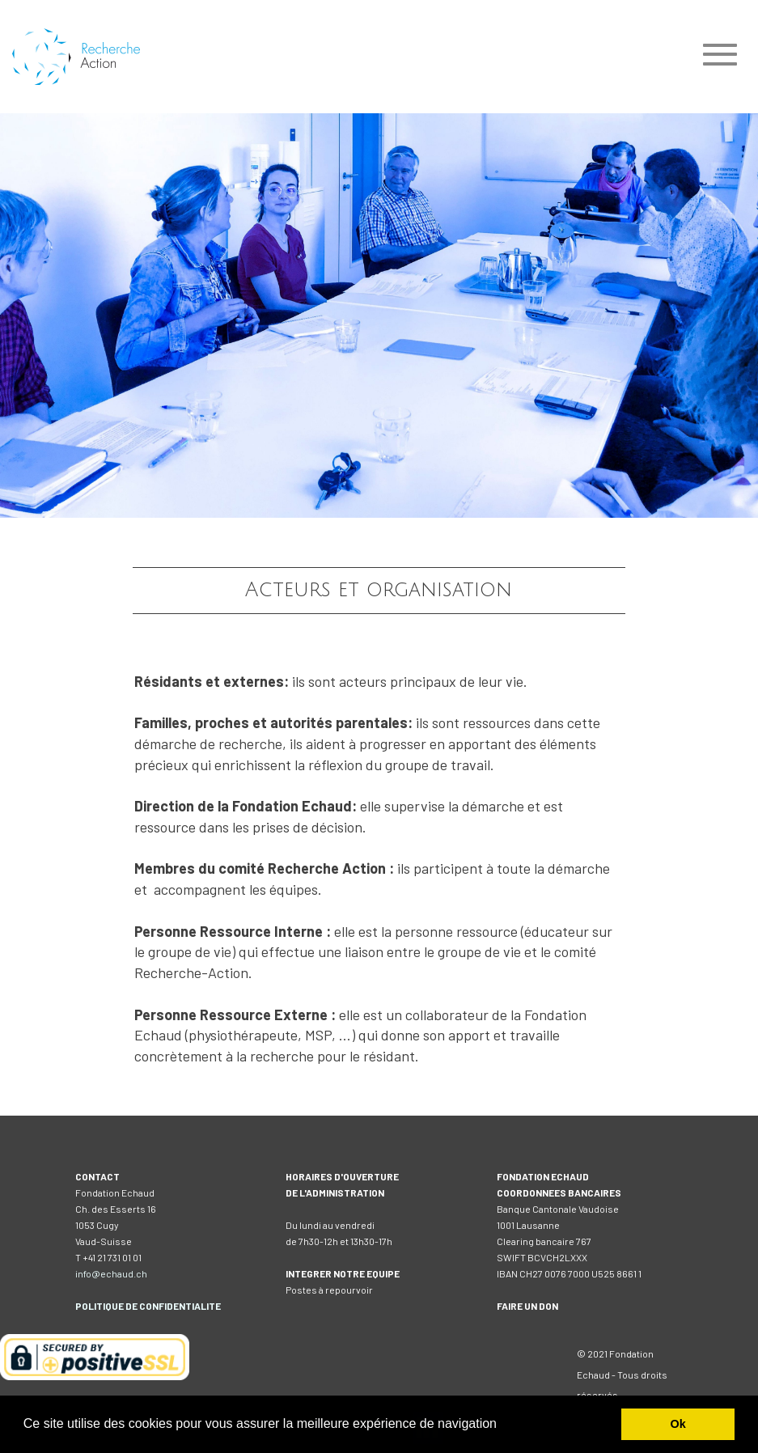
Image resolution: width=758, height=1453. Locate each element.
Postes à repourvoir (329, 1289)
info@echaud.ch (111, 1273)
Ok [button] (678, 1423)
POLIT (89, 1305)
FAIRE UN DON (527, 1305)
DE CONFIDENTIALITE (172, 1305)
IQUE (113, 1305)
